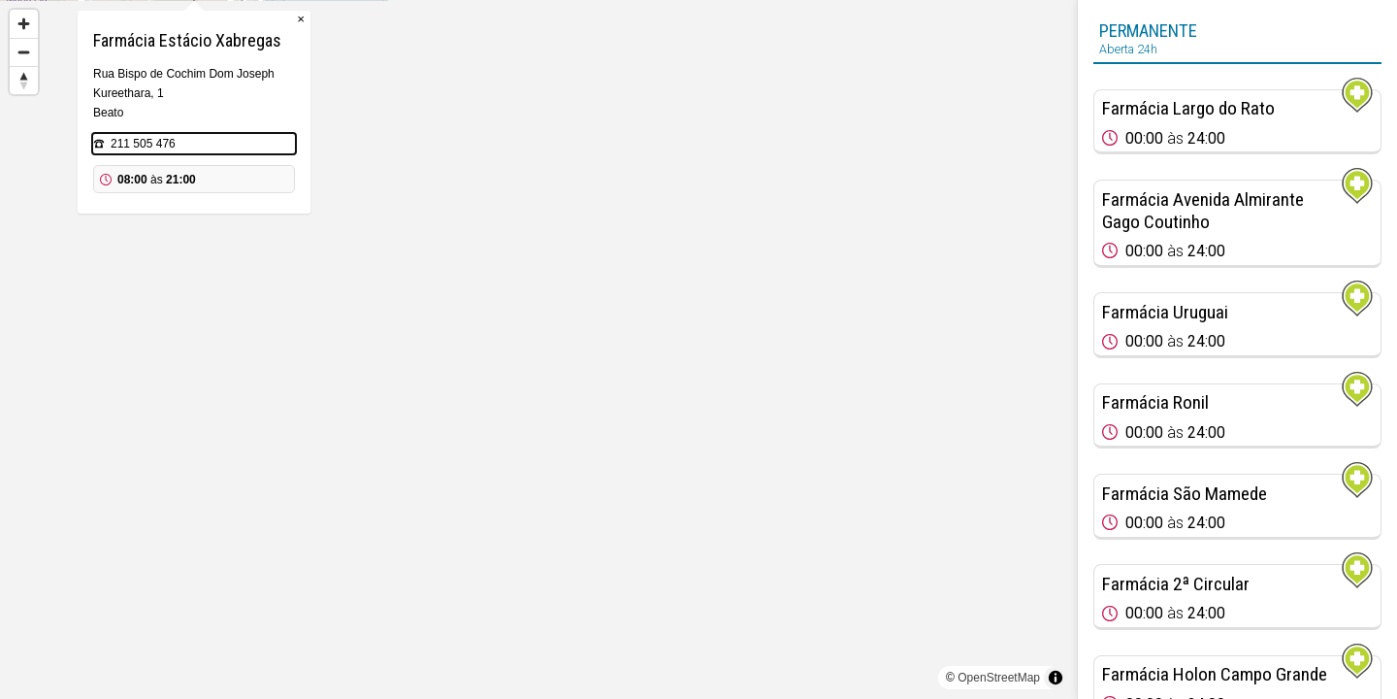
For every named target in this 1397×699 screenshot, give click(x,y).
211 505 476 (487, 221)
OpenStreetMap (999, 677)
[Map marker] (538, 326)
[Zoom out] (24, 52)
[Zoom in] (24, 24)
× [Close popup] (645, 96)
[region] (538, 349)
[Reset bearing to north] (24, 80)
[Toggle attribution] (1055, 677)
